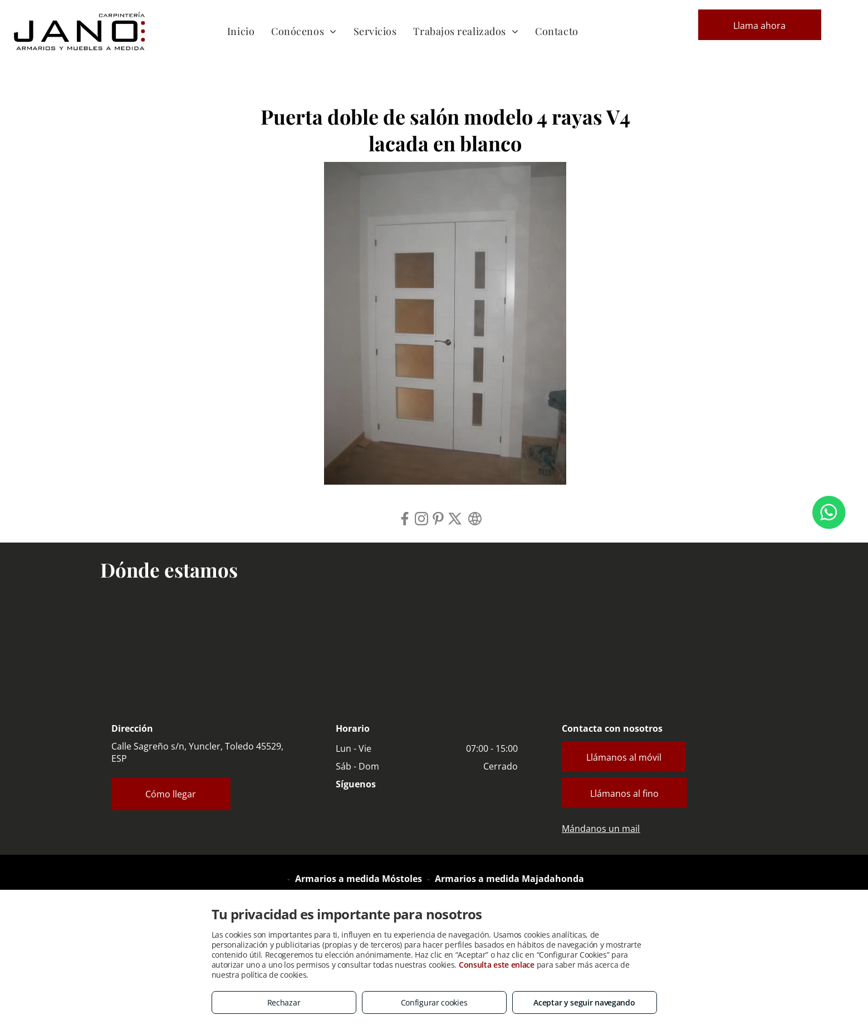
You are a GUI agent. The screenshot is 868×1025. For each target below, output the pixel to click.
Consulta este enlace (496, 964)
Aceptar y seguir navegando (584, 1002)
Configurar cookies (434, 1002)
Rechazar (284, 1002)
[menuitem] (241, 31)
